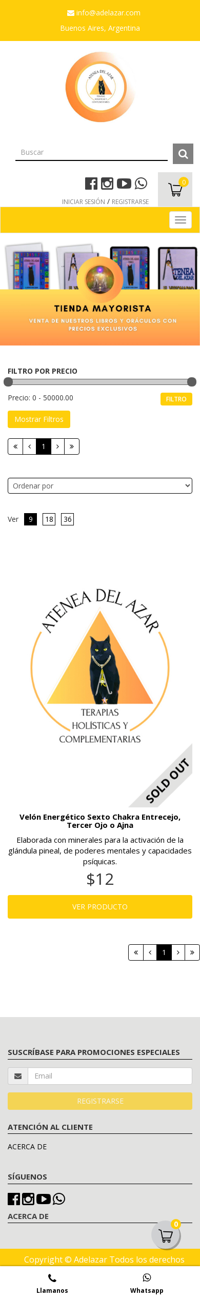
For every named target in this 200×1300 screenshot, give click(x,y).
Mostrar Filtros (39, 419)
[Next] (71, 446)
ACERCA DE (27, 1146)
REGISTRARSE (130, 201)
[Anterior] (29, 446)
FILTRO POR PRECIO (42, 371)
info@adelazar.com (104, 12)
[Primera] (15, 446)
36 (68, 519)
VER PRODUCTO (100, 906)
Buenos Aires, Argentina (100, 28)
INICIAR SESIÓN (83, 201)
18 (49, 519)
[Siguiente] (58, 446)
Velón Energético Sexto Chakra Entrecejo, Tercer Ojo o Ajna (100, 820)
